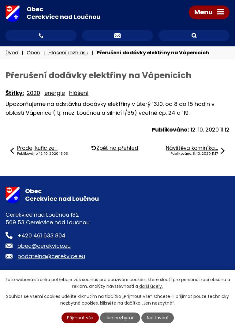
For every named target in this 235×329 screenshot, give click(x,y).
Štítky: (15, 93)
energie (54, 93)
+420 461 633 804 (41, 235)
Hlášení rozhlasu (68, 52)
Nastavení (157, 318)
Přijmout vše (80, 318)
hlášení (78, 93)
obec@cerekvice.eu (44, 246)
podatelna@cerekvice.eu (51, 256)
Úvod (12, 52)
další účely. (151, 286)
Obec (33, 52)
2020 (33, 93)
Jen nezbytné (120, 318)
